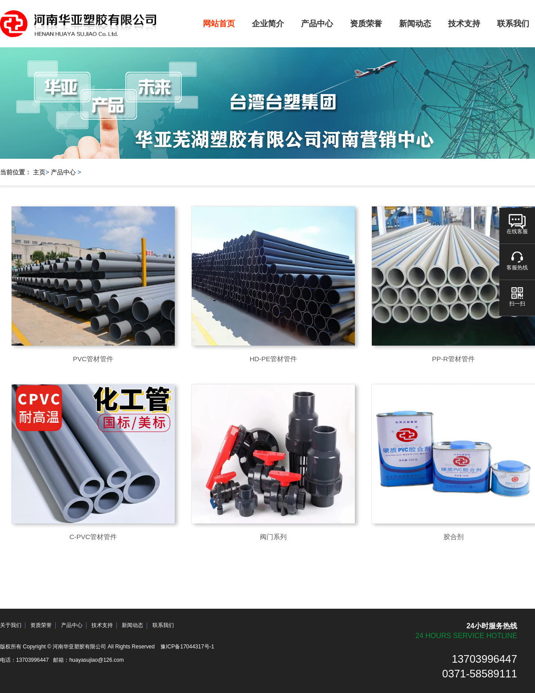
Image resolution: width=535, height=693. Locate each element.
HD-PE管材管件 (273, 359)
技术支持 (464, 23)
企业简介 (268, 23)
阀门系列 (273, 536)
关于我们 (10, 625)
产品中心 (317, 23)
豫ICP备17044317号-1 (187, 647)
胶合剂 (454, 536)
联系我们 (163, 625)
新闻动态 (415, 23)
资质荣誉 (366, 23)
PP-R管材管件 (453, 359)
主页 (39, 172)
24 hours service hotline (466, 635)
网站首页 (219, 23)
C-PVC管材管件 (93, 536)
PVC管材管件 (93, 359)
